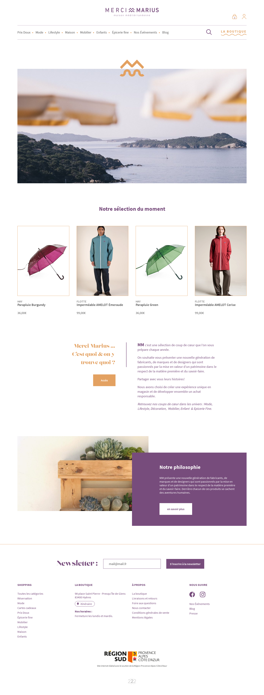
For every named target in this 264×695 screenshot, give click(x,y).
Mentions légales (142, 617)
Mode (39, 32)
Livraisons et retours (144, 598)
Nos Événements (145, 32)
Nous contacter (141, 608)
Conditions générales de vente (150, 612)
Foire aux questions (144, 603)
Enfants (101, 32)
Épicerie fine (120, 32)
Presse (193, 613)
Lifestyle (54, 32)
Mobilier (85, 32)
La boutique (139, 593)
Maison (70, 32)
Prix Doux (23, 32)
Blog (165, 32)
